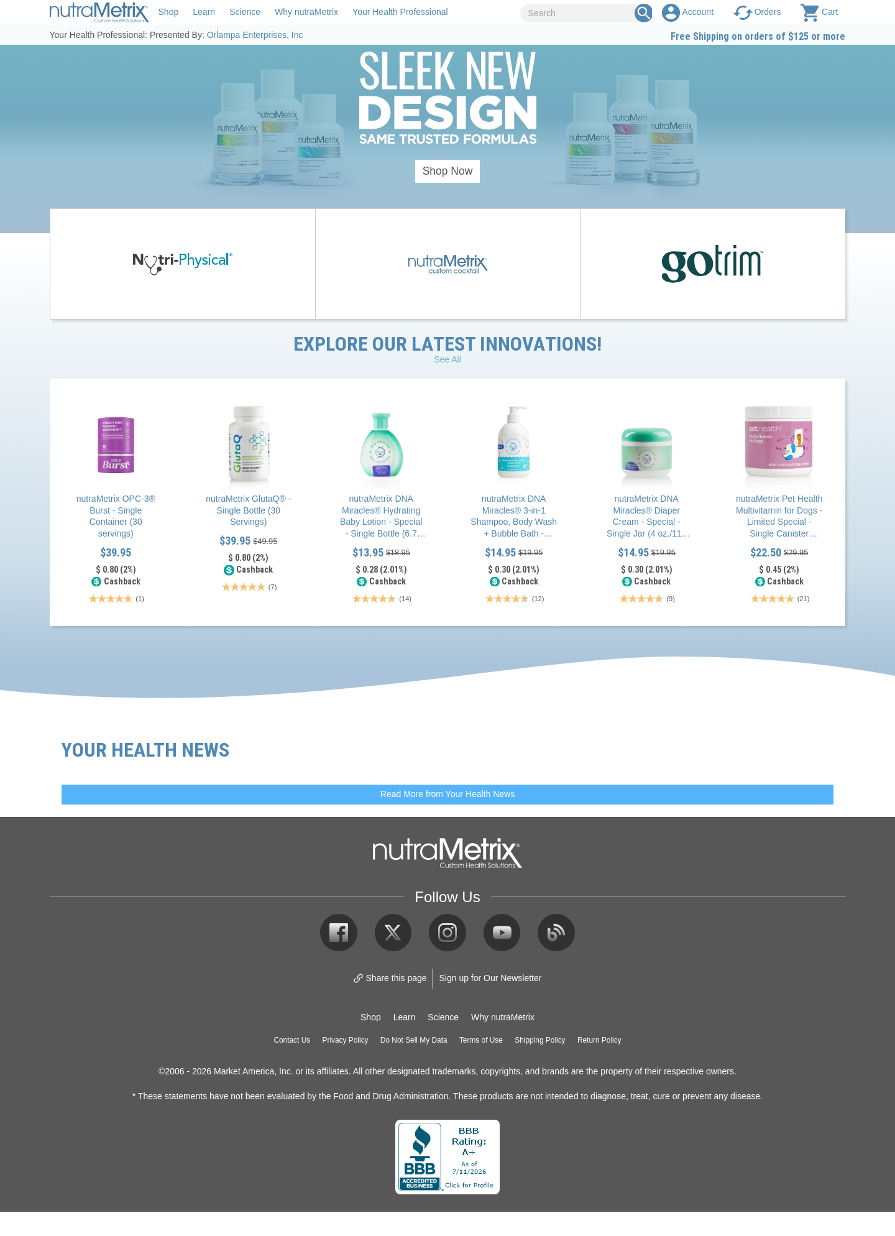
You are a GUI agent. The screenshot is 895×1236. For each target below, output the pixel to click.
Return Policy (599, 1040)
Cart (830, 12)
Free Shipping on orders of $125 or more (758, 35)
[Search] (582, 13)
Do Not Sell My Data (414, 1040)
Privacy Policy (346, 1040)
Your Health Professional (400, 12)
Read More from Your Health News (447, 794)
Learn (204, 12)
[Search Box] (644, 13)
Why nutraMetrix (306, 12)
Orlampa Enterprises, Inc (255, 35)
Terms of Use (481, 1040)
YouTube (502, 932)
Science (244, 12)
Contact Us (291, 1040)
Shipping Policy (540, 1040)
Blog (556, 932)
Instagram (447, 932)
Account (698, 12)
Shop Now (448, 171)
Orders (768, 12)
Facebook (338, 932)
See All (447, 359)
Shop (168, 12)
